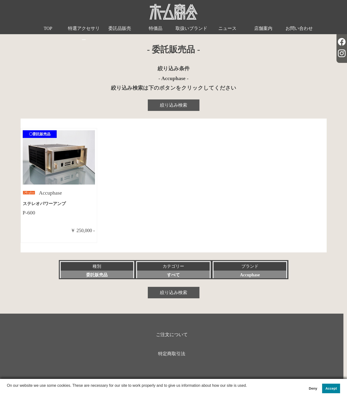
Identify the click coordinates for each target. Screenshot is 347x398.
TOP (48, 28)
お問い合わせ (299, 28)
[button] (7, 392)
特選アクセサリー (84, 34)
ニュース (227, 28)
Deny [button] (313, 388)
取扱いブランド (191, 28)
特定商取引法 (171, 353)
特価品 (155, 28)
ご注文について (172, 334)
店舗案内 (263, 28)
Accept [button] (331, 388)
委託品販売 (119, 28)
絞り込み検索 (173, 105)
